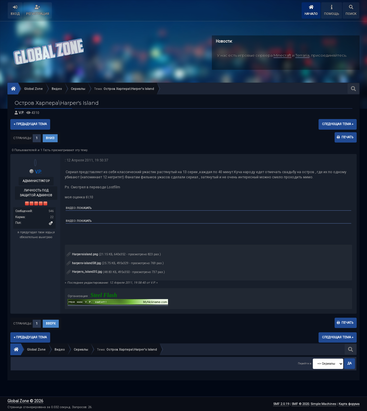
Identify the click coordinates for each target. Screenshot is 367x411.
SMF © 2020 (300, 404)
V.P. (21, 112)
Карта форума (349, 404)
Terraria (302, 55)
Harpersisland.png (82, 254)
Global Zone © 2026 (25, 401)
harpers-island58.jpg (84, 263)
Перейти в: (305, 363)
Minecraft (282, 55)
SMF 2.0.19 (281, 404)
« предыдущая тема (30, 124)
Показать (84, 208)
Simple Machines (323, 404)
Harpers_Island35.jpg (84, 272)
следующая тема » (337, 124)
